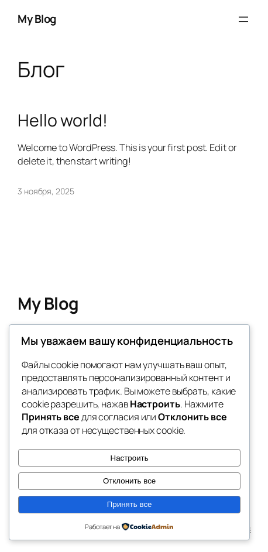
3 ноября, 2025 (46, 191)
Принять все (129, 504)
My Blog (37, 18)
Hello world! (63, 120)
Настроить (130, 458)
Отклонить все (129, 480)
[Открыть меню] (243, 19)
